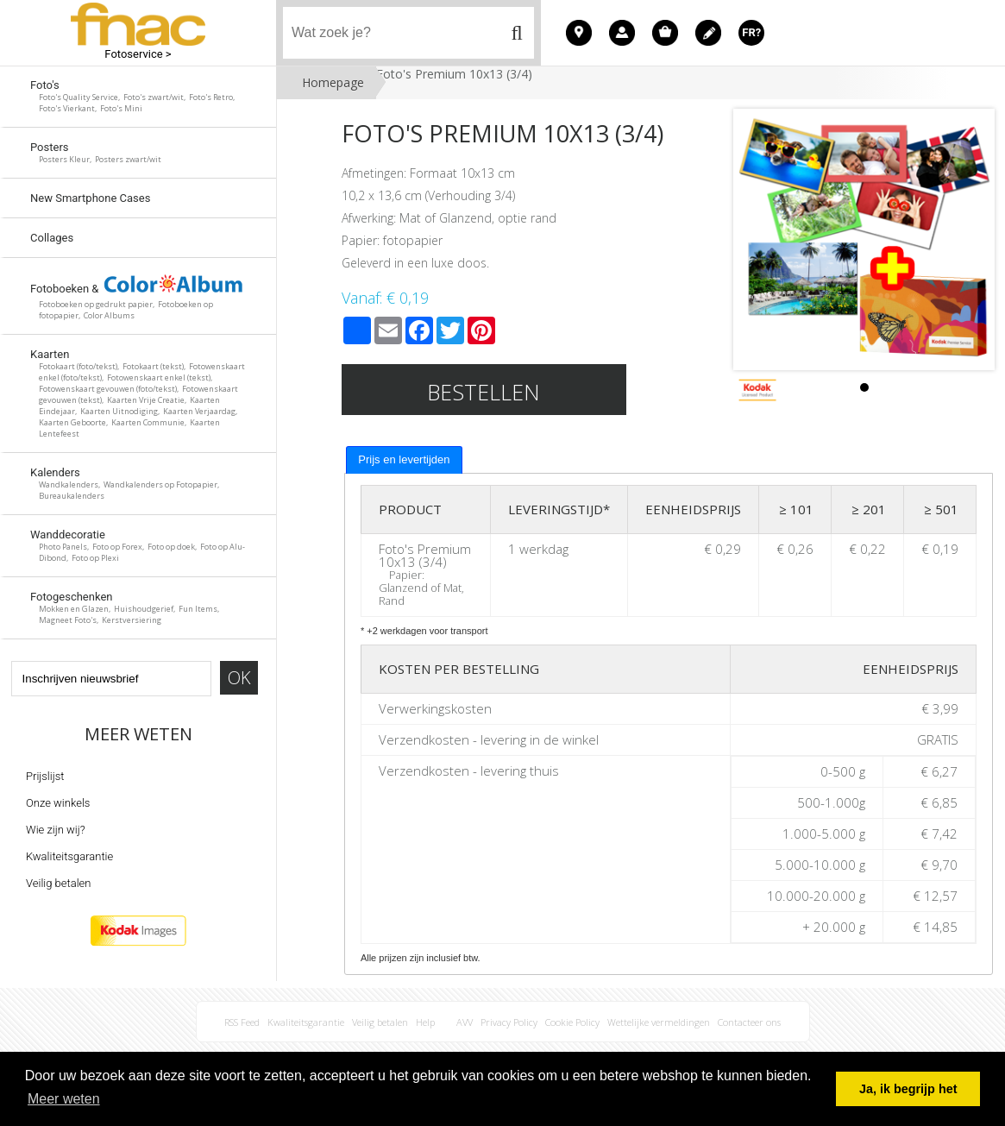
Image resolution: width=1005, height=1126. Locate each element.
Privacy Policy (509, 1022)
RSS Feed (242, 1022)
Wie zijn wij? (55, 829)
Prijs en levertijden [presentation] (403, 459)
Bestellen (483, 391)
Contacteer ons (749, 1022)
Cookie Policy (572, 1022)
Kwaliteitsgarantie (69, 856)
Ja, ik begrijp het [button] (908, 1089)
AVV (464, 1022)
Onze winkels (58, 802)
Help (425, 1022)
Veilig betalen (58, 883)
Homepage (333, 82)
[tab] (404, 460)
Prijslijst (45, 776)
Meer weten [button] (64, 1098)
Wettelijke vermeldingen (658, 1022)
